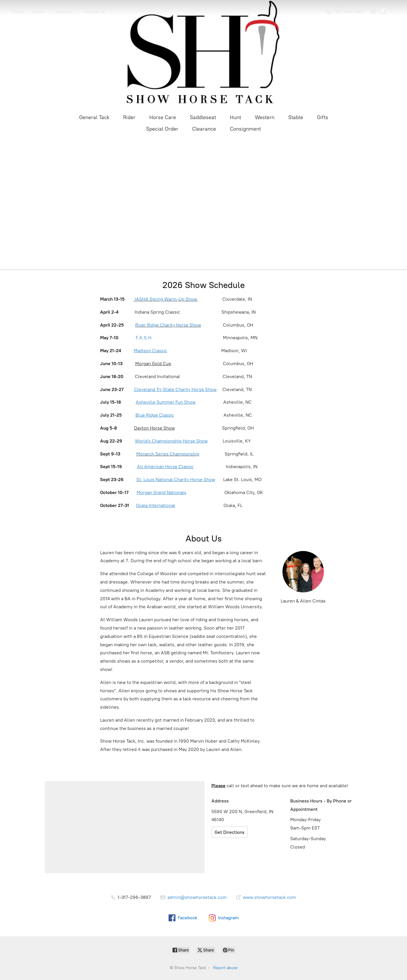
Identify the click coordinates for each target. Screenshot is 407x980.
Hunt (235, 117)
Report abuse (225, 967)
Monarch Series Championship (167, 454)
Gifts (322, 117)
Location (64, 11)
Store (17, 11)
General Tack (94, 117)
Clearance (204, 129)
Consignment (245, 129)
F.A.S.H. (144, 337)
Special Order (162, 129)
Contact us (94, 11)
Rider (129, 117)
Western (264, 117)
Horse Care (162, 117)
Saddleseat (203, 117)
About (39, 11)
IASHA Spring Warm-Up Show (166, 299)
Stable (295, 117)
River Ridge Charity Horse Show (168, 325)
